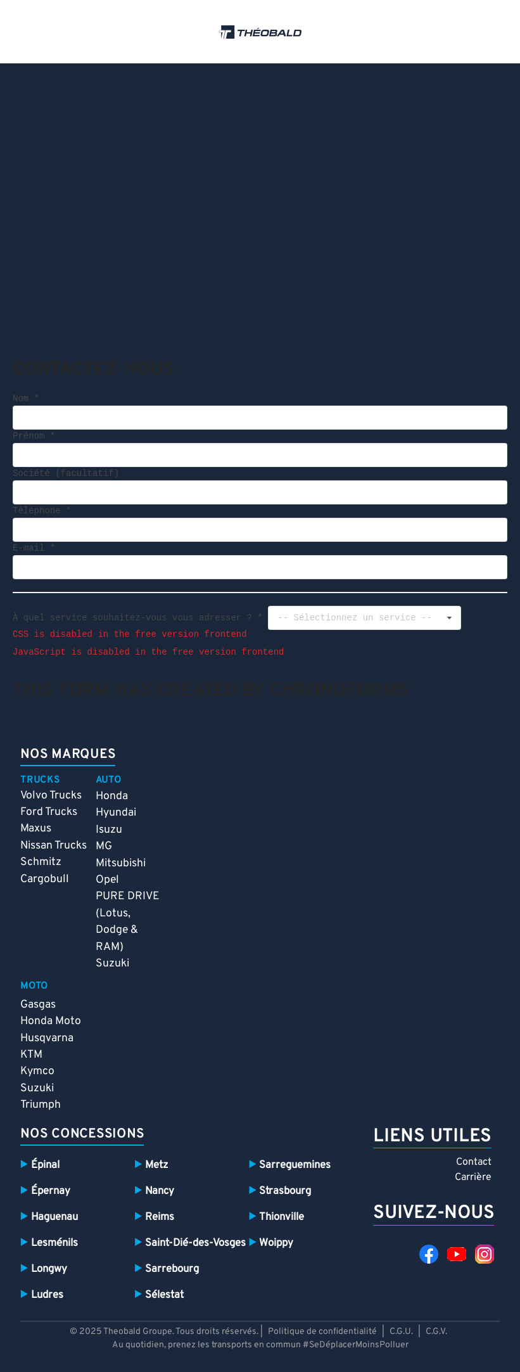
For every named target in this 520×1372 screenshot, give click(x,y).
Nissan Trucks (53, 845)
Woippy (276, 1243)
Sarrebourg (172, 1269)
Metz (156, 1165)
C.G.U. (401, 1331)
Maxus (35, 828)
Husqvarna (46, 1038)
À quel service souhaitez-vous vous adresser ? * (138, 618)
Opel (107, 880)
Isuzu (109, 830)
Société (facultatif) (66, 474)
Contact (473, 1162)
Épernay (50, 1191)
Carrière (473, 1177)
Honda (112, 796)
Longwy (49, 1269)
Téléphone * (42, 511)
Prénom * (34, 436)
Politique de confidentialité (323, 1331)
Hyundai (116, 812)
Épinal (45, 1165)
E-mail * (34, 548)
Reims (159, 1217)
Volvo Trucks (51, 795)
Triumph (40, 1105)
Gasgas (38, 1004)
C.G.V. (436, 1331)
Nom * (26, 399)
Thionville (281, 1217)
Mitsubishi (121, 863)
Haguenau (54, 1217)
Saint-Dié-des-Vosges (195, 1243)
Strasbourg (285, 1191)
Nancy (159, 1191)
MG (104, 846)
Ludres (47, 1295)
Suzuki (112, 963)
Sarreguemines (295, 1165)
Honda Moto (50, 1021)
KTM (31, 1055)
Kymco (37, 1071)
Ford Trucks (48, 812)
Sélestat (164, 1295)
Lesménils (54, 1243)
